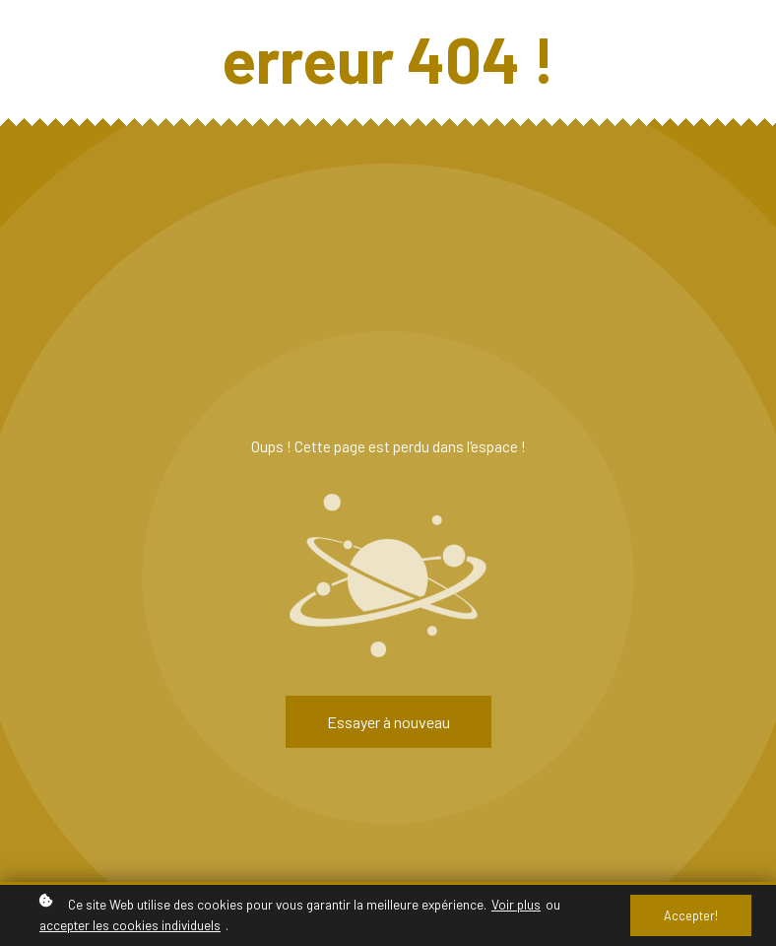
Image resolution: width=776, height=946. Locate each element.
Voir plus (516, 904)
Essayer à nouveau (388, 721)
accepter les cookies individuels (130, 924)
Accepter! (691, 915)
